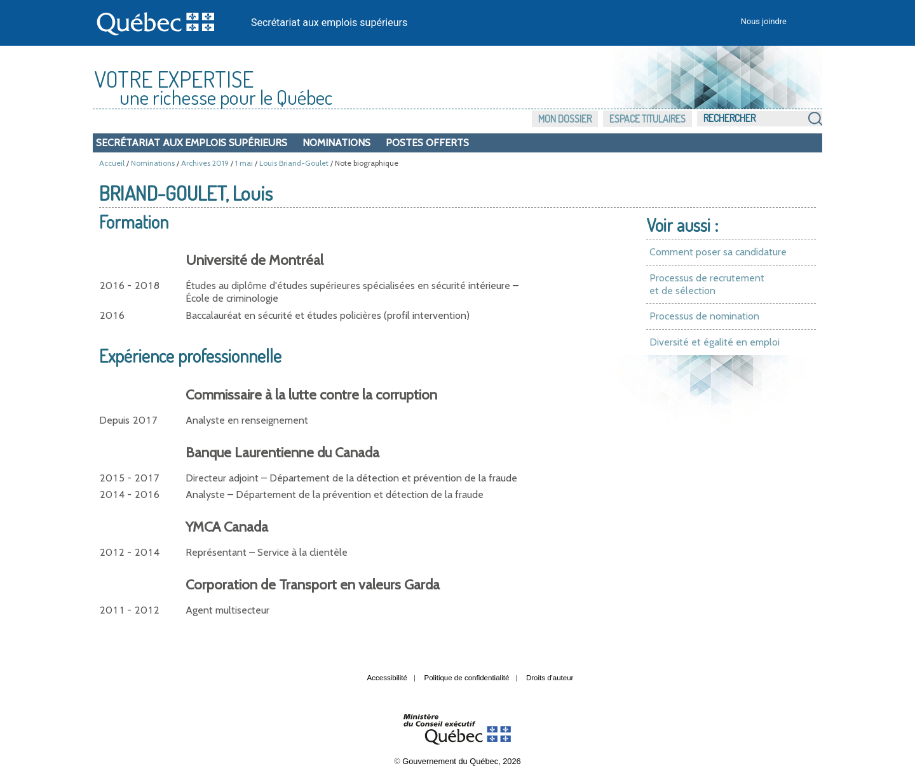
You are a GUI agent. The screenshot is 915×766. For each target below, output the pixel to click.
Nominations (336, 143)
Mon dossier (565, 118)
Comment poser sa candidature (718, 252)
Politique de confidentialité (467, 678)
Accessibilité (387, 678)
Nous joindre (764, 21)
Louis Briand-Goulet (294, 163)
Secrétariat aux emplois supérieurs (329, 23)
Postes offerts (427, 143)
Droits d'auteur (550, 678)
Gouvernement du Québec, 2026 (461, 761)
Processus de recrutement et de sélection (706, 284)
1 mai (244, 163)
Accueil (112, 163)
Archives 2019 (205, 163)
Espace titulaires (647, 118)
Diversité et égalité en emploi (714, 342)
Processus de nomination (704, 316)
